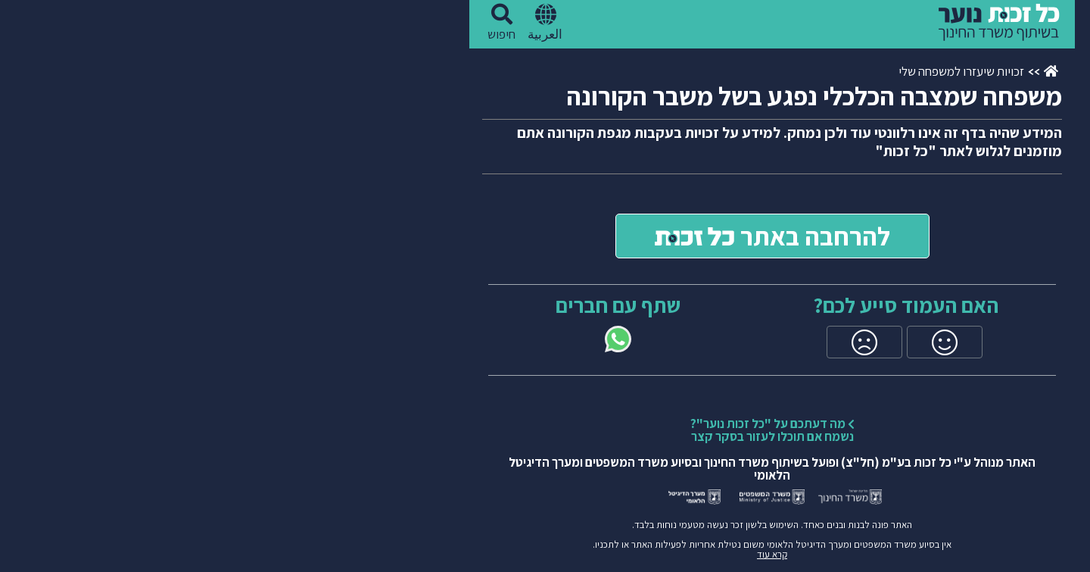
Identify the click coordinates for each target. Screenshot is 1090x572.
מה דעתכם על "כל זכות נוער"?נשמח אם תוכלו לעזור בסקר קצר (545, 430)
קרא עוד (545, 554)
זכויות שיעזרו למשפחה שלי (734, 71)
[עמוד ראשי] (824, 72)
